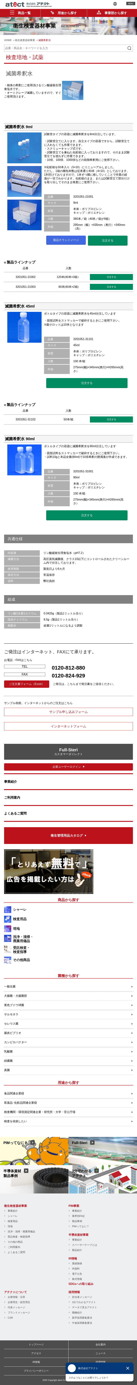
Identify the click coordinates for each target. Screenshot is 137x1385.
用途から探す (64, 13)
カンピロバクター (15, 1042)
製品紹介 (77, 1250)
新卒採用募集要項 (82, 1317)
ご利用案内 (12, 797)
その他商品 (21, 960)
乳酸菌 (8, 1051)
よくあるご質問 (15, 813)
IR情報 (72, 1258)
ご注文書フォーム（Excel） (26, 683)
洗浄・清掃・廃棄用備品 (23, 939)
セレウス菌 (11, 1023)
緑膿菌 (8, 1060)
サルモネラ (11, 1014)
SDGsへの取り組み (80, 1283)
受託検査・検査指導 (21, 950)
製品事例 (77, 1221)
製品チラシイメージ (66, 240)
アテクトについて (15, 1292)
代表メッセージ (16, 1307)
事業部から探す (112, 13)
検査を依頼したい (15, 1121)
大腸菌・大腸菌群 (15, 995)
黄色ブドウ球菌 (14, 1005)
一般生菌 (10, 986)
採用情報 (74, 1292)
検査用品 (20, 919)
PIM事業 (73, 1205)
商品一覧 (20, 13)
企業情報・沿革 (16, 1297)
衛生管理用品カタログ (67, 835)
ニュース (101, 1353)
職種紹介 (77, 1312)
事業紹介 (10, 781)
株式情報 (77, 1279)
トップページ (36, 1344)
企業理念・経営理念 (19, 1302)
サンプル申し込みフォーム (68, 712)
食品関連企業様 (14, 1093)
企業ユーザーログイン (66, 766)
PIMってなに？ (80, 1226)
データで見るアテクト (84, 1307)
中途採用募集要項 (82, 1322)
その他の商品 (15, 1241)
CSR (10, 1317)
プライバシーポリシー (36, 1370)
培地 (16, 929)
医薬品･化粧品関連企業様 (20, 1102)
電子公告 (77, 1273)
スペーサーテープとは (84, 1244)
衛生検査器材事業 (15, 1205)
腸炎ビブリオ (12, 1032)
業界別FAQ (78, 1216)
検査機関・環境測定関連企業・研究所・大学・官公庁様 (39, 1111)
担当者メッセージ (82, 1297)
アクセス (36, 1353)
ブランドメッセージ (19, 1312)
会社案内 (101, 1344)
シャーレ (20, 909)
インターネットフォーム (68, 726)
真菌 (7, 1070)
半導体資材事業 (78, 1234)
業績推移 (77, 1263)
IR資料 (76, 1268)
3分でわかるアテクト (84, 1302)
